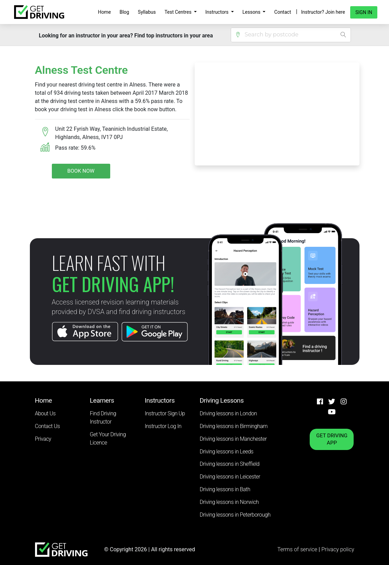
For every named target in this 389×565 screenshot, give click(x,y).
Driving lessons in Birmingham (234, 426)
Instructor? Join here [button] (323, 12)
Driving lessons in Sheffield (230, 464)
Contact (282, 12)
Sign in (363, 12)
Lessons (252, 12)
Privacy (43, 439)
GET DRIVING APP (331, 439)
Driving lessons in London (228, 413)
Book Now (80, 171)
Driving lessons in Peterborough (235, 514)
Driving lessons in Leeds (226, 451)
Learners (102, 400)
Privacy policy (337, 549)
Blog (124, 12)
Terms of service (298, 549)
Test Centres (178, 12)
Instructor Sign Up (165, 413)
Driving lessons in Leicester (230, 476)
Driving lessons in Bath (225, 489)
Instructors (217, 12)
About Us (45, 413)
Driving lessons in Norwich (229, 502)
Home (104, 12)
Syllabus (147, 12)
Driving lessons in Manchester (233, 439)
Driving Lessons (222, 400)
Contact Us (47, 426)
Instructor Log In (163, 426)
